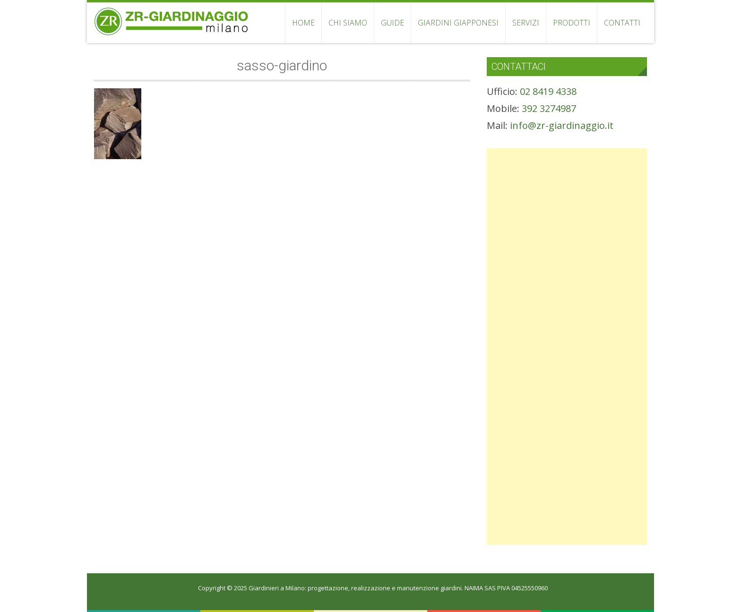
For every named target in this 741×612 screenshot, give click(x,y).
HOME (303, 22)
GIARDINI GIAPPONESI (458, 22)
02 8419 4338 (548, 91)
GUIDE (392, 22)
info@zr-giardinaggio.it (561, 125)
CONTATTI (622, 22)
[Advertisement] (567, 214)
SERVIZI (525, 22)
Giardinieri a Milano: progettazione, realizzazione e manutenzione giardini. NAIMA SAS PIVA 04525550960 (398, 588)
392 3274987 (549, 108)
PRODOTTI (571, 22)
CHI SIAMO (347, 22)
